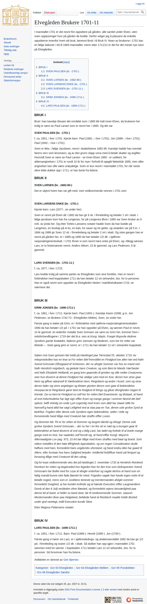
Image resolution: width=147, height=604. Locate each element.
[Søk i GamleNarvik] (130, 12)
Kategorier (42, 567)
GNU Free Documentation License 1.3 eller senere (91, 589)
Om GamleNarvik (56, 599)
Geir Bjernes (70, 559)
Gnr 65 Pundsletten (123, 567)
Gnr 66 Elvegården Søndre (53, 572)
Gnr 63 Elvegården (61, 567)
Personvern (39, 599)
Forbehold (73, 599)
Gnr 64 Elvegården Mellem (92, 567)
